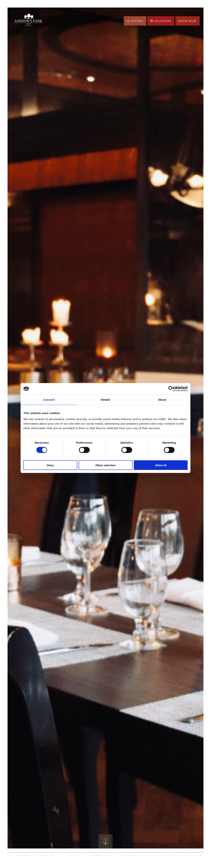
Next (184, 520)
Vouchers (160, 21)
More (81, 25)
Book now (187, 21)
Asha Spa (60, 25)
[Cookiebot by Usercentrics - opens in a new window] (171, 389)
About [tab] (162, 399)
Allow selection (105, 465)
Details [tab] (105, 399)
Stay (74, 16)
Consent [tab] (49, 399)
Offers (58, 16)
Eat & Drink (94, 16)
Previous (26, 520)
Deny (50, 465)
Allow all (160, 465)
